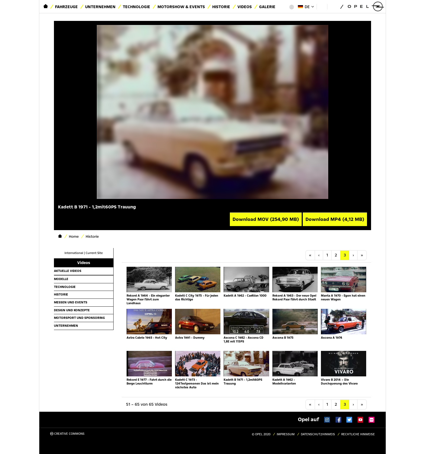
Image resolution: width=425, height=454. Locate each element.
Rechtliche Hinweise (358, 434)
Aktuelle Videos (67, 271)
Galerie (267, 6)
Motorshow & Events (181, 6)
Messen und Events (70, 302)
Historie (221, 6)
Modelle (61, 279)
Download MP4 (334, 219)
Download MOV (266, 219)
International (74, 253)
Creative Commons (67, 434)
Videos (244, 6)
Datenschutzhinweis (318, 434)
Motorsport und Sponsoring (79, 318)
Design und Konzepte (72, 310)
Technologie (136, 6)
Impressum (286, 434)
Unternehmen (100, 6)
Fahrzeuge (66, 6)
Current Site (94, 253)
